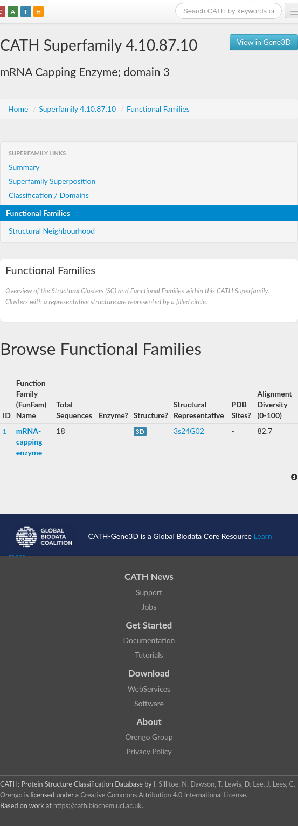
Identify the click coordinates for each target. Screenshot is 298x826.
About (149, 721)
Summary (24, 167)
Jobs (149, 606)
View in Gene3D (264, 41)
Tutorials (149, 654)
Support (149, 592)
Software (149, 703)
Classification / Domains (49, 195)
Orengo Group (148, 736)
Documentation (149, 640)
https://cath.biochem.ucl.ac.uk (97, 806)
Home (19, 108)
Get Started (149, 625)
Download (149, 673)
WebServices (149, 688)
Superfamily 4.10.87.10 (78, 108)
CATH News (149, 576)
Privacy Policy (148, 751)
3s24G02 (189, 430)
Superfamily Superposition (52, 181)
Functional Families (158, 108)
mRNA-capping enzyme (29, 441)
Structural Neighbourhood (52, 230)
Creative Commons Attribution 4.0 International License (163, 795)
